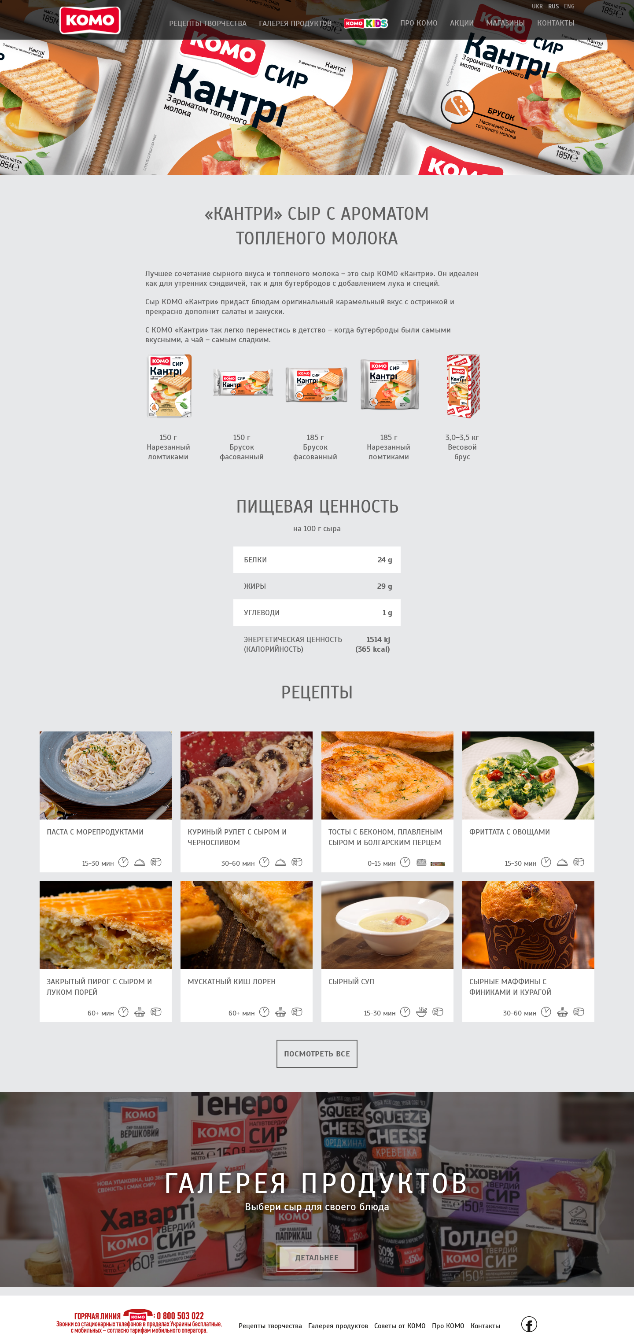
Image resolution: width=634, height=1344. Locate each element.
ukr (537, 6)
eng (569, 6)
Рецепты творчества (208, 23)
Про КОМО (419, 23)
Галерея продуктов (295, 23)
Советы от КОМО (400, 1326)
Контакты (556, 23)
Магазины (505, 23)
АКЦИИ (462, 23)
